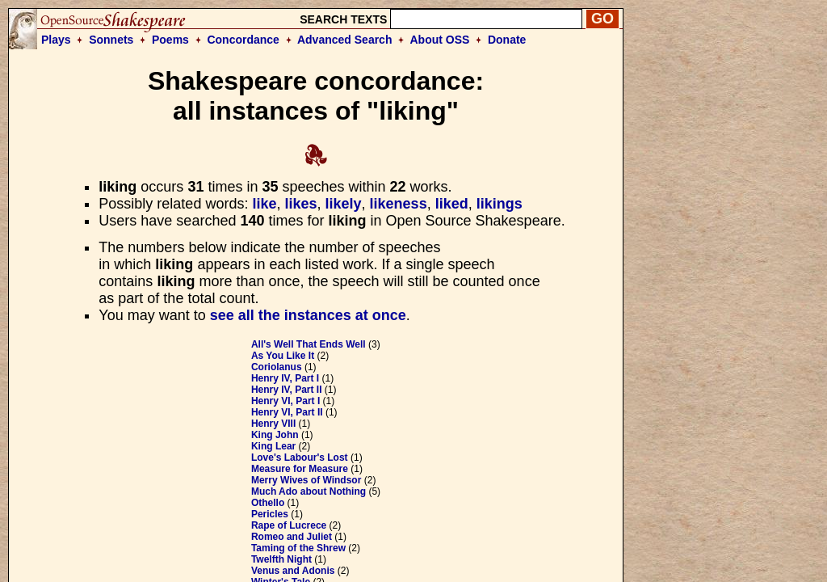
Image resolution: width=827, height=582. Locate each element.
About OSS (440, 39)
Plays (56, 39)
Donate (507, 39)
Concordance (243, 39)
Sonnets (111, 39)
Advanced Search (345, 39)
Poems (170, 39)
